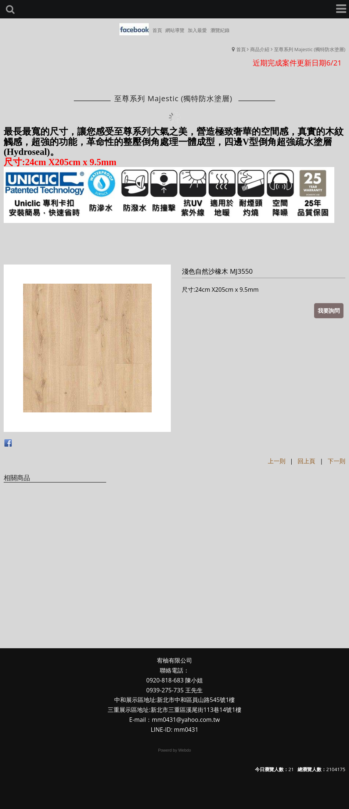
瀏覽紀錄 (220, 30)
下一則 (336, 461)
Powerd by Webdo (174, 750)
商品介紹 (259, 49)
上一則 (276, 461)
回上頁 (306, 461)
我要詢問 (329, 310)
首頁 (241, 49)
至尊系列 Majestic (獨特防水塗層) (309, 49)
